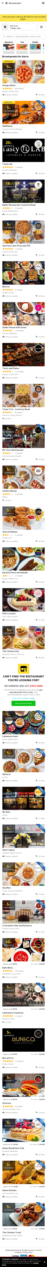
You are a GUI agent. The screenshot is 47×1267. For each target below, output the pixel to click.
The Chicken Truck (11, 1232)
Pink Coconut (9, 613)
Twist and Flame (10, 368)
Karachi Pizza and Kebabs (15, 572)
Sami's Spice (8, 850)
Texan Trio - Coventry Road (16, 409)
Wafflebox (7, 126)
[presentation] (3, 49)
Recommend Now (23, 703)
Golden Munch (9, 491)
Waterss (6, 774)
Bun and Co (8, 1058)
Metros (6, 286)
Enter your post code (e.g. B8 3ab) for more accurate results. (24, 18)
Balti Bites (7, 967)
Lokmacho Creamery (12, 1012)
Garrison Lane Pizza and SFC (16, 245)
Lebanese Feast (10, 736)
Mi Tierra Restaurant (13, 450)
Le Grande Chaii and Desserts (17, 925)
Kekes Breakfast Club (13, 1148)
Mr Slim (6, 812)
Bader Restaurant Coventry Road (18, 205)
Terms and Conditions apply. (23, 698)
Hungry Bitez (9, 85)
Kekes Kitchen (9, 1190)
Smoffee (6, 887)
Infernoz (6, 1103)
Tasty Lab (7, 164)
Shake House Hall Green (14, 327)
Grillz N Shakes (10, 531)
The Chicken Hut (10, 651)
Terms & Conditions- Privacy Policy (28, 1251)
